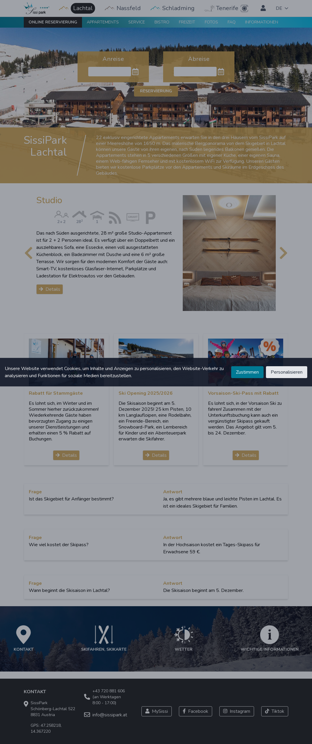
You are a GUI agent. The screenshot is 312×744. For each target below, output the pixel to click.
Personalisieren (286, 372)
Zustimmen (247, 372)
